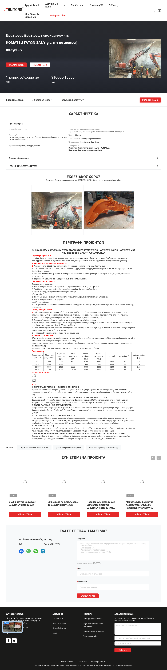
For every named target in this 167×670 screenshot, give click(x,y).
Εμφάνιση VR (96, 5)
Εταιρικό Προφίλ (58, 618)
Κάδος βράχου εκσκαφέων (93, 618)
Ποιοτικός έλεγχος (59, 628)
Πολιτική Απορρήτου (98, 662)
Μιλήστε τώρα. (16, 65)
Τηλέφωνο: (82, 582)
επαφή (55, 633)
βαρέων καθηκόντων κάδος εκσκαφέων (93, 625)
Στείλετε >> (123, 650)
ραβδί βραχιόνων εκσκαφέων (69, 448)
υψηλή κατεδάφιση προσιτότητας (34, 448)
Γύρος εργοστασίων (59, 623)
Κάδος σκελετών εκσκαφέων (94, 631)
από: (80, 569)
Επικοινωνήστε (88, 596)
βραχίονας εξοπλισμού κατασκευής (103, 448)
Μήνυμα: (81, 538)
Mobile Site (82, 662)
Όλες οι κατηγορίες (90, 636)
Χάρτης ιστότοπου (67, 662)
